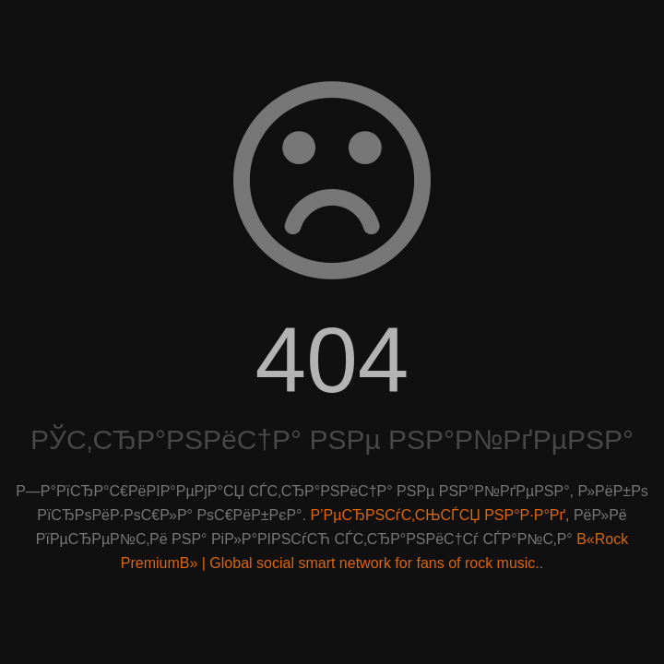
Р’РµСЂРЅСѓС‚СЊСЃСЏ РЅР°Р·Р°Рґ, (439, 515)
